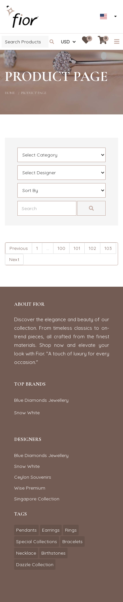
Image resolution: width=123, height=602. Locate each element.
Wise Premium (29, 488)
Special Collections (36, 541)
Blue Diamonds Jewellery (41, 400)
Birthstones (53, 553)
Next (14, 259)
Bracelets (72, 541)
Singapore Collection (36, 499)
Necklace (26, 553)
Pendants (26, 530)
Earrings (51, 530)
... (47, 248)
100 (61, 248)
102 (92, 248)
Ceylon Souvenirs (32, 477)
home (10, 93)
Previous (19, 248)
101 (76, 248)
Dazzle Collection (34, 564)
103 (108, 248)
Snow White (27, 413)
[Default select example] (61, 155)
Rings (71, 530)
